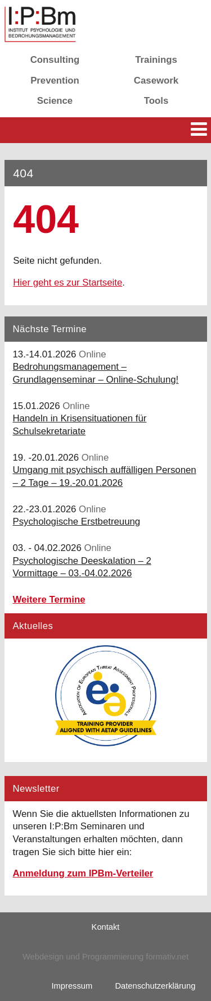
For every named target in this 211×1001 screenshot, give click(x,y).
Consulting (55, 59)
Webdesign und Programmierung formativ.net (105, 956)
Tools (156, 100)
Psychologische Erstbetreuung (77, 521)
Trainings (156, 59)
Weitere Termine (49, 599)
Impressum (72, 985)
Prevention (54, 80)
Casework (156, 80)
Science (55, 100)
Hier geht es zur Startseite (67, 282)
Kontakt (106, 926)
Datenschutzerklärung (155, 985)
